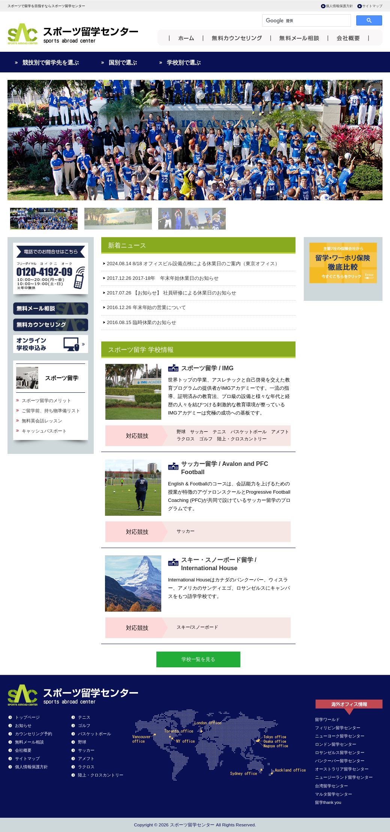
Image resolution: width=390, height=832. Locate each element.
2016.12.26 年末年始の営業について (146, 307)
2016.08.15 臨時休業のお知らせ (141, 322)
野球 (82, 742)
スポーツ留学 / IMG (207, 368)
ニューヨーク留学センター (339, 736)
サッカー (86, 750)
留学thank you (328, 802)
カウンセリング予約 (33, 733)
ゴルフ (84, 725)
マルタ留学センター (333, 794)
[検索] (306, 20)
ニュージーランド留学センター (344, 777)
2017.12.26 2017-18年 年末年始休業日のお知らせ (163, 278)
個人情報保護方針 (339, 6)
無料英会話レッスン (42, 421)
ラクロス (86, 766)
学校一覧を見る (199, 659)
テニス (84, 717)
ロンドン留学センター (335, 744)
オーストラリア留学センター (342, 769)
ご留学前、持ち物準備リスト (51, 410)
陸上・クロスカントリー (100, 775)
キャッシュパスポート (44, 431)
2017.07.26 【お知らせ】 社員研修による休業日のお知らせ (171, 293)
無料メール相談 (29, 742)
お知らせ (23, 725)
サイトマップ (372, 6)
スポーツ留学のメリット (46, 400)
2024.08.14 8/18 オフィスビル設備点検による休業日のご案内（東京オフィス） (193, 263)
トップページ (27, 717)
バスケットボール (94, 733)
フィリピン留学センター (337, 727)
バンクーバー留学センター (339, 760)
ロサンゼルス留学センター (339, 752)
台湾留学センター (331, 786)
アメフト (86, 758)
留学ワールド (327, 719)
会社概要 (23, 750)
